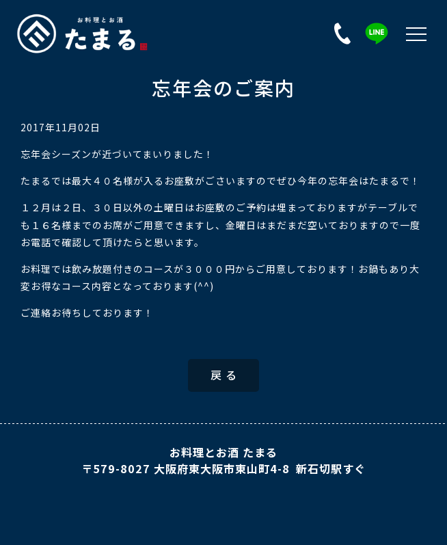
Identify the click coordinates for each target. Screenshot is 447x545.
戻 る (224, 375)
